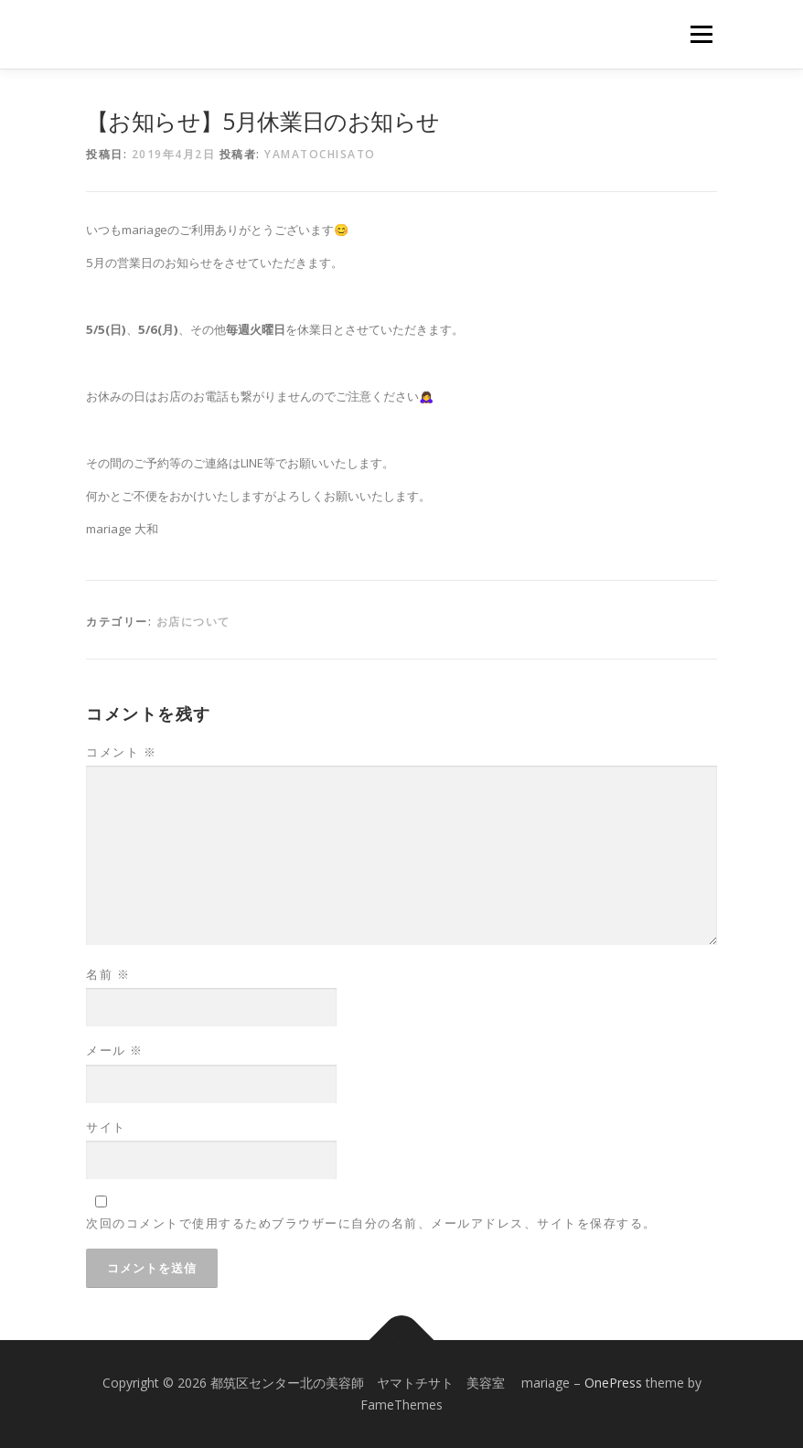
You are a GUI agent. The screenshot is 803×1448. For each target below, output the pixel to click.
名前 (108, 974)
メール (115, 1050)
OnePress (613, 1382)
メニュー (701, 34)
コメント (121, 752)
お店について (193, 621)
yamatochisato (320, 154)
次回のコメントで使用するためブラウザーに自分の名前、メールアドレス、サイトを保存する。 (371, 1223)
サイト (106, 1127)
